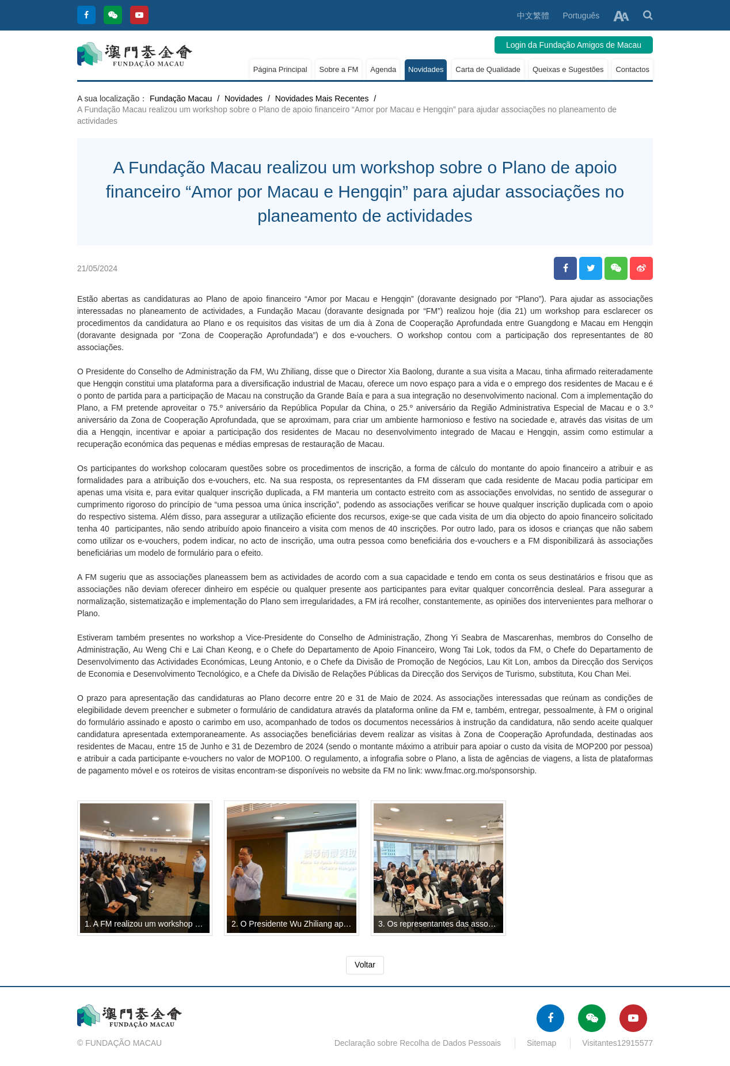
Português (580, 15)
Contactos (632, 69)
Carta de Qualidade (487, 69)
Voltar (365, 964)
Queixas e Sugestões (568, 69)
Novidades (425, 69)
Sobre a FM (338, 69)
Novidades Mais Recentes (322, 98)
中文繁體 (533, 15)
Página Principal (280, 69)
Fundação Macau (181, 98)
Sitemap (541, 1043)
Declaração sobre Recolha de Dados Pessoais (417, 1043)
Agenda (383, 69)
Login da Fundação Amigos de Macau (573, 45)
